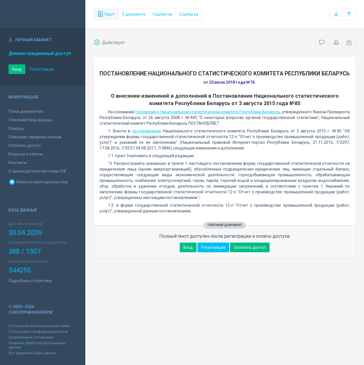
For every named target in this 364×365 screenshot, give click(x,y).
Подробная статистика (30, 280)
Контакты (18, 162)
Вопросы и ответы (26, 154)
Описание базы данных (30, 120)
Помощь (16, 128)
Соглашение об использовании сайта (39, 326)
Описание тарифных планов (35, 137)
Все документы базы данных (32, 353)
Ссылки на (162, 14)
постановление (146, 131)
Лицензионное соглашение (31, 337)
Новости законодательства (38, 182)
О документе (134, 14)
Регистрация (42, 69)
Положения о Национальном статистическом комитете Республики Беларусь (207, 112)
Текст (106, 14)
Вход (17, 69)
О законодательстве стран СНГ (38, 171)
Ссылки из (188, 14)
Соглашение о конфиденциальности (38, 332)
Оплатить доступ (25, 145)
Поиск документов (26, 111)
